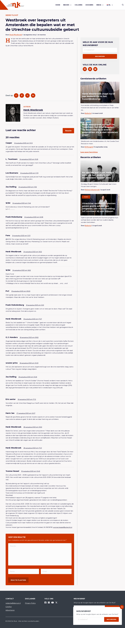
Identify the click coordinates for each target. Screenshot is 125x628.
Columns (78, 5)
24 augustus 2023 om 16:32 (32, 252)
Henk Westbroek (15, 35)
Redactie (88, 113)
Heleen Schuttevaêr (92, 190)
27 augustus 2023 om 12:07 (26, 413)
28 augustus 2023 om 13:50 (32, 427)
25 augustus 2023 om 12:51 (35, 305)
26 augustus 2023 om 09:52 (29, 337)
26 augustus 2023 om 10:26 (27, 377)
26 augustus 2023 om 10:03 (29, 363)
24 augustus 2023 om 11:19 (29, 173)
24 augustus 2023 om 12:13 (21, 236)
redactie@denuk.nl (13, 603)
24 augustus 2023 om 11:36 (27, 187)
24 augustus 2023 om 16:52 (21, 270)
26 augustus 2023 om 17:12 (27, 399)
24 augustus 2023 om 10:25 (29, 159)
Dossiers (89, 5)
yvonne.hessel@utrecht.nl (62, 527)
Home (57, 5)
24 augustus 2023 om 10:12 (23, 143)
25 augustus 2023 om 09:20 (20, 291)
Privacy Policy (30, 603)
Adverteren (10, 610)
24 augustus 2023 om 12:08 (33, 217)
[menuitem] (57, 5)
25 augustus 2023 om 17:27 (32, 319)
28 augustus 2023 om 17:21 (32, 448)
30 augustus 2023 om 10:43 (30, 471)
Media (98, 5)
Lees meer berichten (89, 152)
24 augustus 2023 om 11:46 (21, 203)
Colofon (9, 607)
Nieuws (66, 5)
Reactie (68, 131)
